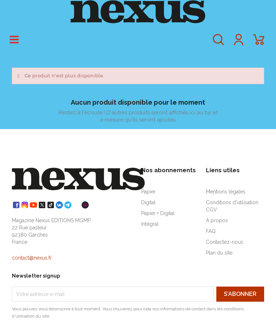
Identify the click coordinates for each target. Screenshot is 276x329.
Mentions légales (225, 192)
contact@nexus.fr (32, 258)
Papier (148, 192)
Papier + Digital (158, 213)
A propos (217, 220)
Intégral (149, 224)
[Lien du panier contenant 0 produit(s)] (259, 43)
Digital (148, 202)
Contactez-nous (224, 242)
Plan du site (219, 253)
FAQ (211, 231)
